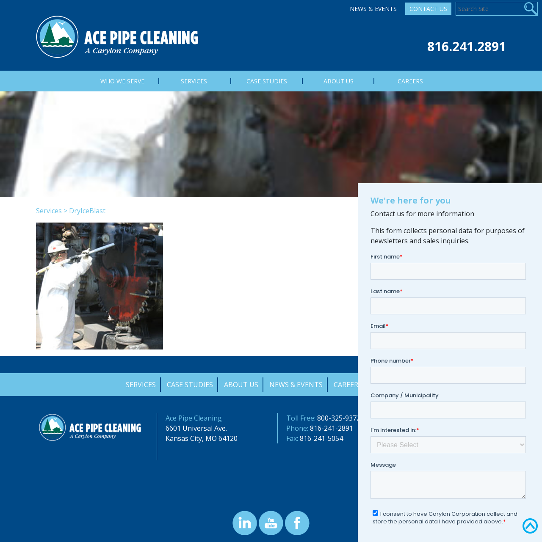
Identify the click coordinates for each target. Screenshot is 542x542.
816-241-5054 (321, 438)
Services (49, 210)
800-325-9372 (338, 418)
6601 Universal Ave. (196, 428)
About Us (241, 384)
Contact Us (428, 9)
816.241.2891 (466, 46)
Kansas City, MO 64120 (202, 438)
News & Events (373, 9)
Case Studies (190, 384)
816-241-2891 (331, 428)
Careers (348, 384)
